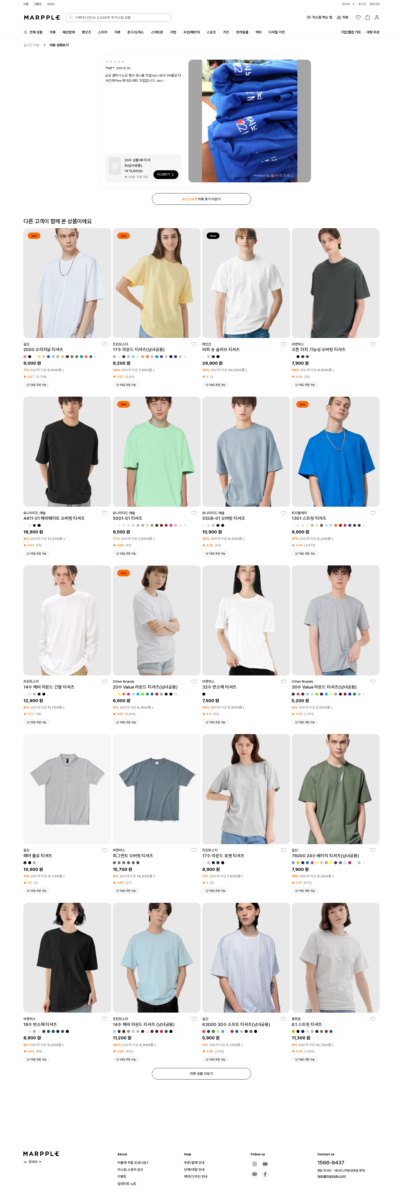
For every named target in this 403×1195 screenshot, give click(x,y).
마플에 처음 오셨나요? (135, 1162)
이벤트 (122, 1176)
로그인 (360, 4)
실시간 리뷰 (32, 45)
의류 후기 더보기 (201, 200)
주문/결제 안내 (195, 1162)
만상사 (53, 4)
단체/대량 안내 (195, 1169)
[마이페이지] (377, 17)
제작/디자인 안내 (197, 1176)
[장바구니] (367, 17)
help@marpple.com (329, 1176)
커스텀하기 (165, 175)
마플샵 (39, 4)
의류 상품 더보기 (201, 1076)
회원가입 (374, 4)
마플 (26, 4)
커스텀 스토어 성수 (132, 1169)
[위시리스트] (358, 17)
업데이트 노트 (128, 1183)
